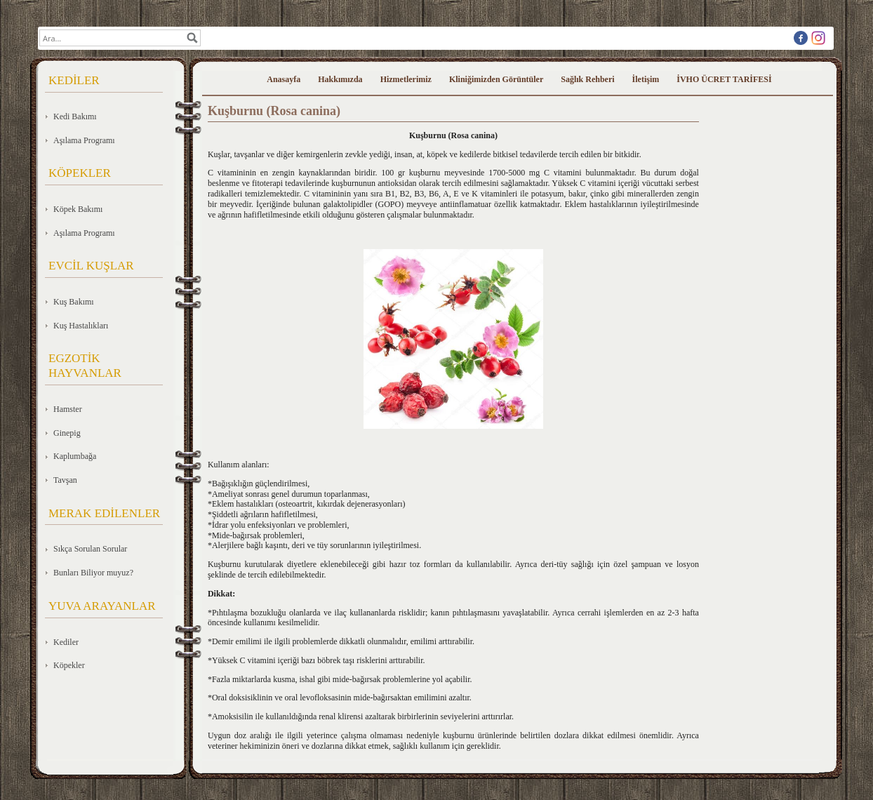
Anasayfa (283, 79)
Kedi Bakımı (75, 116)
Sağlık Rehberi (587, 79)
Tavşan (65, 480)
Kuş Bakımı (73, 302)
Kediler (66, 642)
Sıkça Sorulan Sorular (90, 549)
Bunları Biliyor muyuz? (93, 573)
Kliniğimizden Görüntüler (496, 79)
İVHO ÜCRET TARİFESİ (724, 79)
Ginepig (67, 433)
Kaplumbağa (74, 456)
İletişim (646, 79)
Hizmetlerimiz (406, 79)
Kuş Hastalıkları (80, 326)
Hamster (67, 409)
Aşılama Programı (84, 140)
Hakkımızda (340, 79)
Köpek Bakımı (77, 209)
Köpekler (69, 665)
